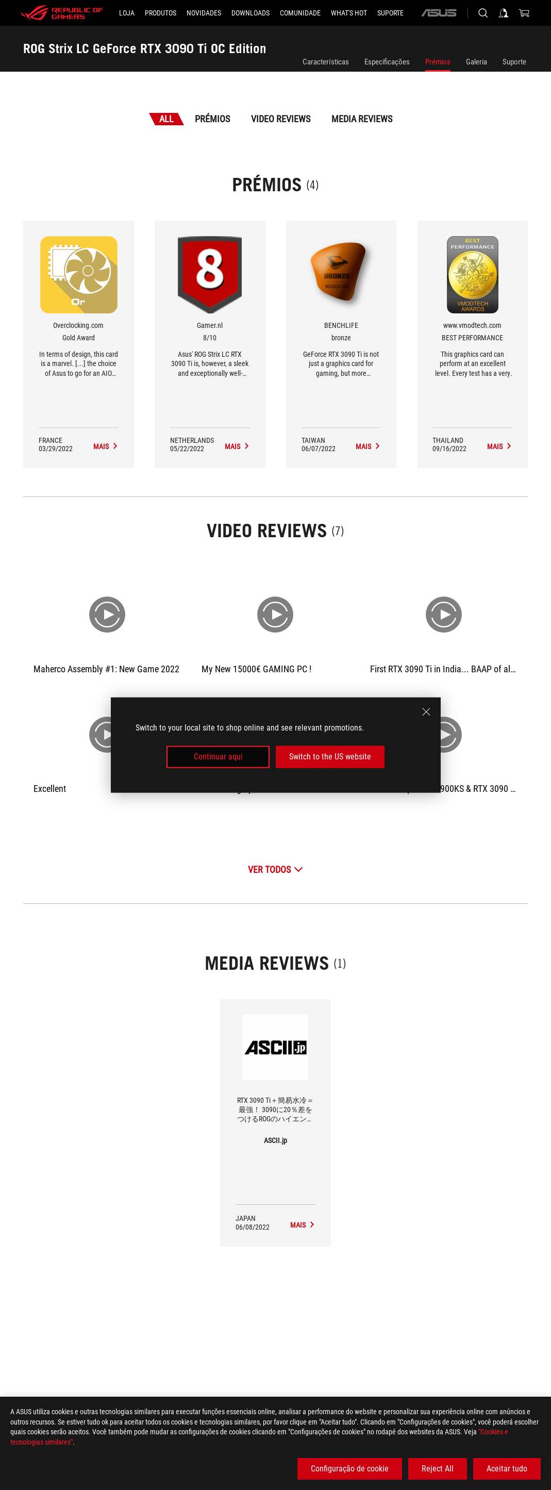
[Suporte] (390, 13)
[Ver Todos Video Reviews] (275, 869)
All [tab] (166, 118)
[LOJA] (127, 13)
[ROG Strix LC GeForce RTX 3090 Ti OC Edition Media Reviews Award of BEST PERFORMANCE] (499, 446)
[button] (160, 13)
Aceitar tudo (507, 1469)
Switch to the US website (330, 756)
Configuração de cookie (350, 1469)
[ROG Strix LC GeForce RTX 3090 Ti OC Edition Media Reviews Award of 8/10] (237, 446)
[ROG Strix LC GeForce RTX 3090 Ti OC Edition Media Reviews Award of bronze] (368, 446)
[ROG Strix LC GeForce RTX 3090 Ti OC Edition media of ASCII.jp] (302, 1225)
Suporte (514, 62)
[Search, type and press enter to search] (483, 13)
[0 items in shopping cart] (524, 13)
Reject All (438, 1469)
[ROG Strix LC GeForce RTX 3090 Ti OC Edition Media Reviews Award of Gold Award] (106, 446)
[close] (426, 712)
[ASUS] (438, 13)
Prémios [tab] (212, 118)
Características (326, 62)
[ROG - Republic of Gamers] (62, 13)
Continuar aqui (218, 756)
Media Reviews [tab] (361, 118)
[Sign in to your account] (503, 13)
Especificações (387, 62)
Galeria (476, 62)
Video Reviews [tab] (280, 118)
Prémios (437, 62)
